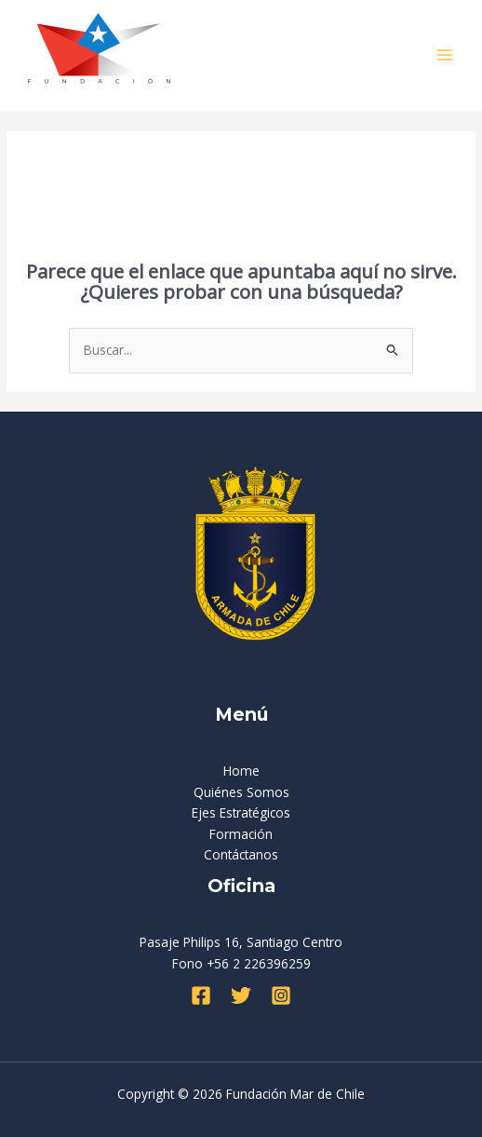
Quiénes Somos (241, 792)
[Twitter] (241, 995)
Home (241, 770)
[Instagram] (281, 995)
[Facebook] (201, 995)
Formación (241, 834)
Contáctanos (241, 854)
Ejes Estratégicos (241, 812)
